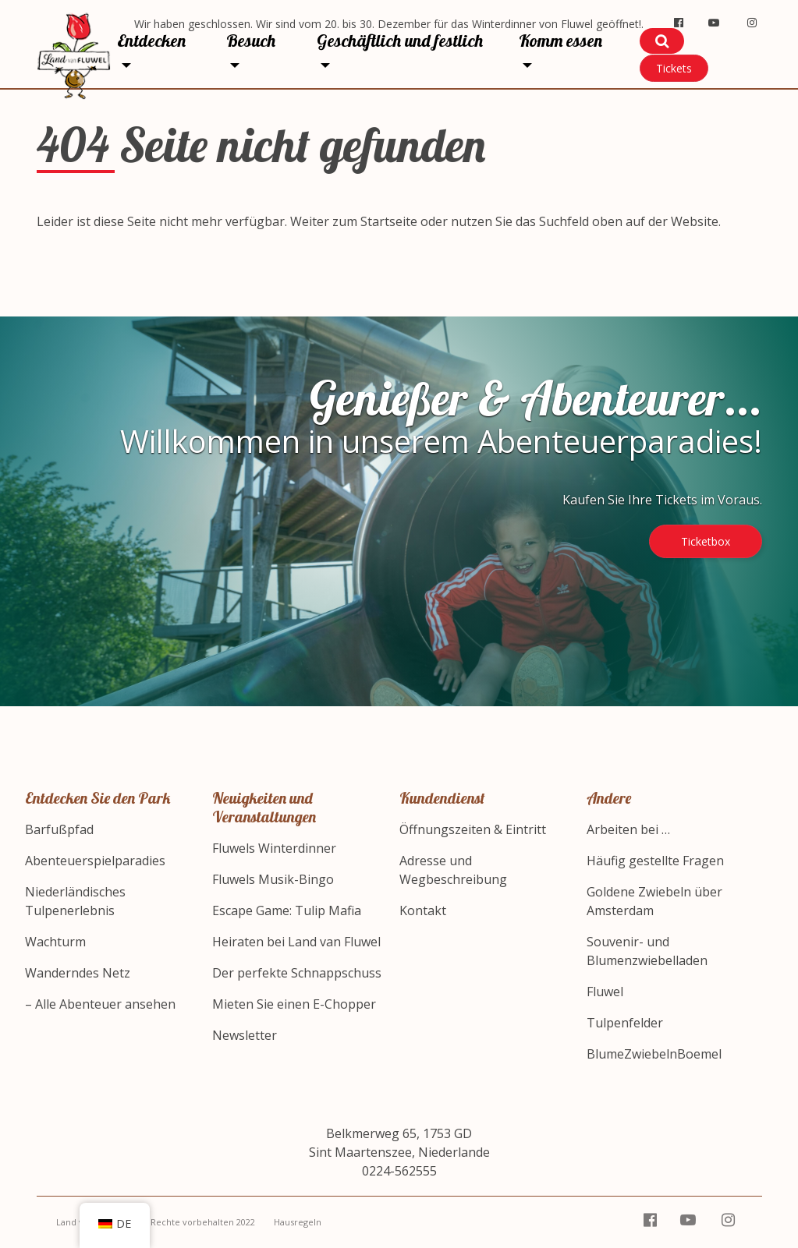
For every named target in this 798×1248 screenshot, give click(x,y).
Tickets (674, 68)
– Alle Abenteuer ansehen (100, 1004)
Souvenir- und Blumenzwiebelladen (647, 951)
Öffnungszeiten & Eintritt (472, 829)
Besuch (250, 40)
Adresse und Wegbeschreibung (453, 870)
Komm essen (560, 40)
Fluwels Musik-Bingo (273, 879)
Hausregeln (297, 1222)
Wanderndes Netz (77, 972)
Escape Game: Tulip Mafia (286, 910)
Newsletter (244, 1035)
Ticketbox (705, 541)
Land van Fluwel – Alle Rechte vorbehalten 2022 (155, 1222)
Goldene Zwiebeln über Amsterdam (654, 901)
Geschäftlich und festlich (400, 40)
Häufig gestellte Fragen (655, 860)
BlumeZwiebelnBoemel (654, 1053)
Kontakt (422, 910)
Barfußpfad (59, 829)
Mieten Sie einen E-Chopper (294, 1004)
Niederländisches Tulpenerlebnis (75, 901)
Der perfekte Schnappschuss (296, 972)
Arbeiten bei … (628, 829)
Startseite (388, 221)
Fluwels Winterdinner (274, 848)
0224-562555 (399, 1170)
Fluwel (605, 991)
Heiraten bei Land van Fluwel (296, 941)
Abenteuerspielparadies (95, 860)
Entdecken (151, 40)
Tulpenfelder (625, 1022)
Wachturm (55, 941)
